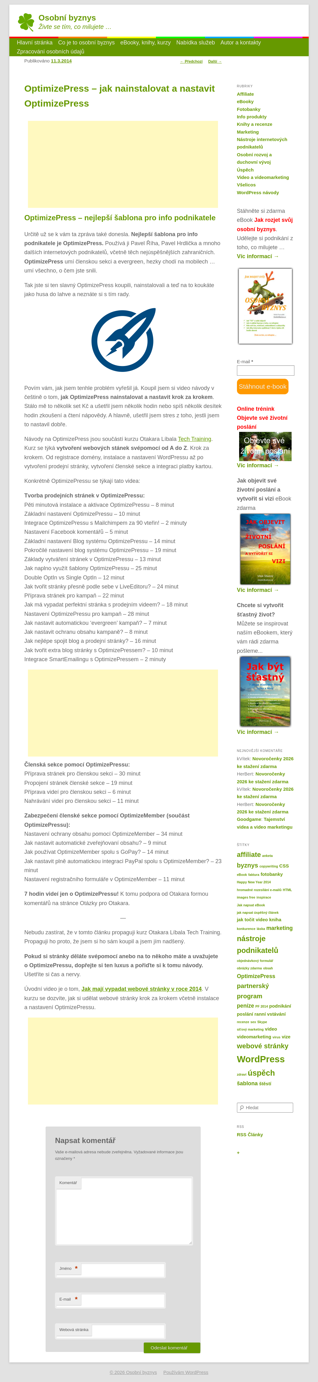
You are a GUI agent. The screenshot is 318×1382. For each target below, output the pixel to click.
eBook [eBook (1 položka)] (242, 874)
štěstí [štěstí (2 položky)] (265, 1083)
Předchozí (191, 61)
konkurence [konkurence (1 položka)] (246, 929)
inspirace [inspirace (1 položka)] (264, 897)
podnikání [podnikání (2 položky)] (280, 1006)
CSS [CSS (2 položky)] (284, 865)
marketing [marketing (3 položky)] (279, 928)
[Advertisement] (123, 164)
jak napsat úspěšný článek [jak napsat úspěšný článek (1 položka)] (258, 912)
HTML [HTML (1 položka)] (287, 890)
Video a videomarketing (263, 177)
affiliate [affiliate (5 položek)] (249, 854)
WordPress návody (258, 192)
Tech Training (194, 439)
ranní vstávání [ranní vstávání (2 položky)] (270, 1014)
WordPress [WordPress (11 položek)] (261, 1059)
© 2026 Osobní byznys (133, 1372)
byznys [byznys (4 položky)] (247, 865)
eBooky (245, 101)
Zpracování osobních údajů (50, 51)
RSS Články (250, 1134)
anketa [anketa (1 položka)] (267, 856)
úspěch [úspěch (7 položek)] (261, 1073)
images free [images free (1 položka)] (246, 897)
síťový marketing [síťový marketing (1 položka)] (250, 1029)
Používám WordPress (185, 1372)
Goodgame (249, 819)
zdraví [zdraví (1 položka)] (242, 1074)
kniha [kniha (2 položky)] (275, 919)
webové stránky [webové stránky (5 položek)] (262, 1046)
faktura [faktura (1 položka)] (253, 874)
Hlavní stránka (34, 42)
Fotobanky (249, 109)
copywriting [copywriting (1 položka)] (268, 866)
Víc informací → (258, 256)
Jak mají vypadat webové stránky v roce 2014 (141, 989)
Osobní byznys (67, 17)
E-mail (68, 1299)
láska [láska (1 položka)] (261, 929)
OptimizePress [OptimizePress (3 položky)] (256, 976)
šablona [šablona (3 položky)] (247, 1083)
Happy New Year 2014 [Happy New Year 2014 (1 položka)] (254, 882)
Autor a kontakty (240, 42)
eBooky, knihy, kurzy (145, 42)
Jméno (68, 1268)
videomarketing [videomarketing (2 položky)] (254, 1036)
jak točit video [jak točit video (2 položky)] (252, 919)
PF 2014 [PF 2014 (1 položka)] (261, 1006)
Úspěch (245, 169)
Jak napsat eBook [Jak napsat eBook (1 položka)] (251, 905)
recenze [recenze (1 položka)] (243, 1022)
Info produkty (252, 116)
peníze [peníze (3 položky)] (245, 1006)
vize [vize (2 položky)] (286, 1036)
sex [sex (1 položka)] (253, 1022)
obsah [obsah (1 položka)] (268, 968)
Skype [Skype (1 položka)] (262, 1022)
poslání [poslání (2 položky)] (245, 1014)
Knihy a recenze (254, 124)
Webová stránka (74, 1329)
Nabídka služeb (195, 42)
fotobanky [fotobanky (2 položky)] (272, 874)
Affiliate (245, 94)
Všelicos (246, 184)
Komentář (68, 1182)
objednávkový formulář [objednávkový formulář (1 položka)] (255, 961)
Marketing (248, 132)
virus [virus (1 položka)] (276, 1037)
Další (215, 61)
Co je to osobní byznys (86, 42)
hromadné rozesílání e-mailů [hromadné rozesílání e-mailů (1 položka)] (259, 890)
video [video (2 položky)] (271, 1029)
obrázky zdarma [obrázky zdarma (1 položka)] (249, 968)
